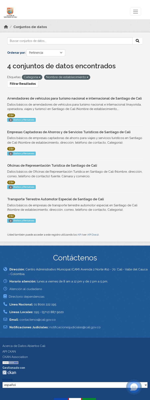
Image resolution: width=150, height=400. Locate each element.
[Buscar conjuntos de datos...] (70, 40)
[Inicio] (6, 27)
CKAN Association (15, 357)
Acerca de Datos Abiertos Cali (23, 346)
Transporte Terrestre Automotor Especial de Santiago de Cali (55, 199)
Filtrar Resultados (23, 83)
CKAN (9, 372)
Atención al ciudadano (25, 289)
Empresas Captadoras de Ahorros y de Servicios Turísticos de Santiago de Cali (69, 132)
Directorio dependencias (26, 296)
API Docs (92, 234)
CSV (11, 115)
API (79, 234)
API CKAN (9, 351)
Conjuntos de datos (30, 27)
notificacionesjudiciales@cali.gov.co (75, 327)
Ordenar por (16, 52)
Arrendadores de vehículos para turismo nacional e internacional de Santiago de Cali (74, 98)
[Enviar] (137, 40)
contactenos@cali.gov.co (37, 319)
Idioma (7, 379)
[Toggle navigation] (135, 12)
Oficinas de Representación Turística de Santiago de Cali (52, 165)
